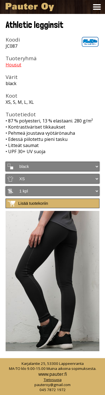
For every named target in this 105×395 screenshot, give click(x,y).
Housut (13, 65)
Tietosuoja (53, 379)
